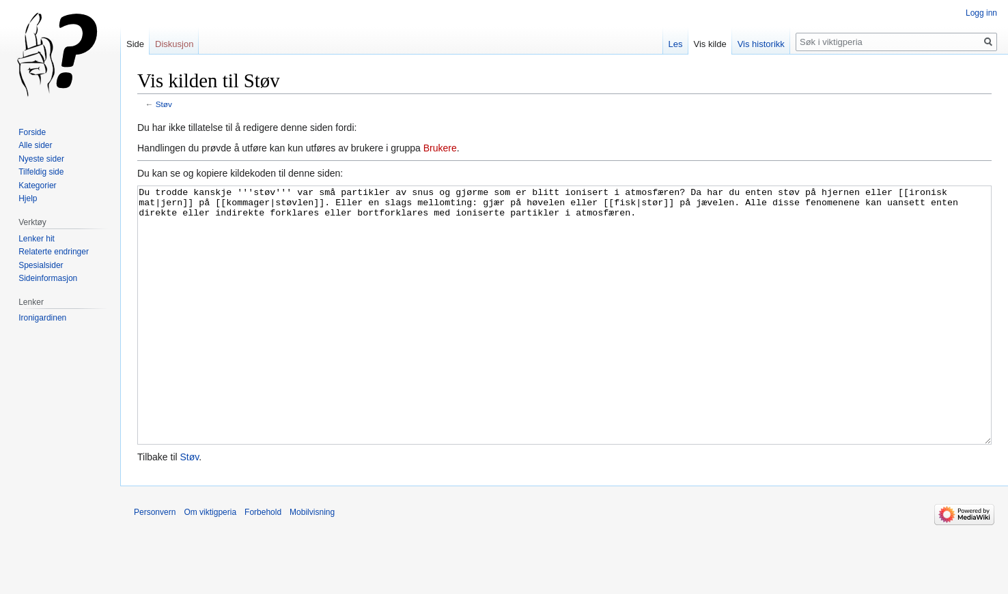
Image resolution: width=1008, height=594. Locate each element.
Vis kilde (710, 44)
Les (676, 44)
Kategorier (37, 185)
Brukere (440, 148)
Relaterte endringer (53, 251)
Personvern (155, 563)
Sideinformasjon (47, 278)
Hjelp (27, 198)
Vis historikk (761, 44)
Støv (164, 104)
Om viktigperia (210, 563)
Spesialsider (40, 265)
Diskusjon (174, 44)
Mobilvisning (312, 563)
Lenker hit (36, 238)
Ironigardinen (42, 318)
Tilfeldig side (41, 172)
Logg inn (981, 13)
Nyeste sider (41, 159)
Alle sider (35, 145)
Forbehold (262, 563)
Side (135, 44)
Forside (32, 132)
